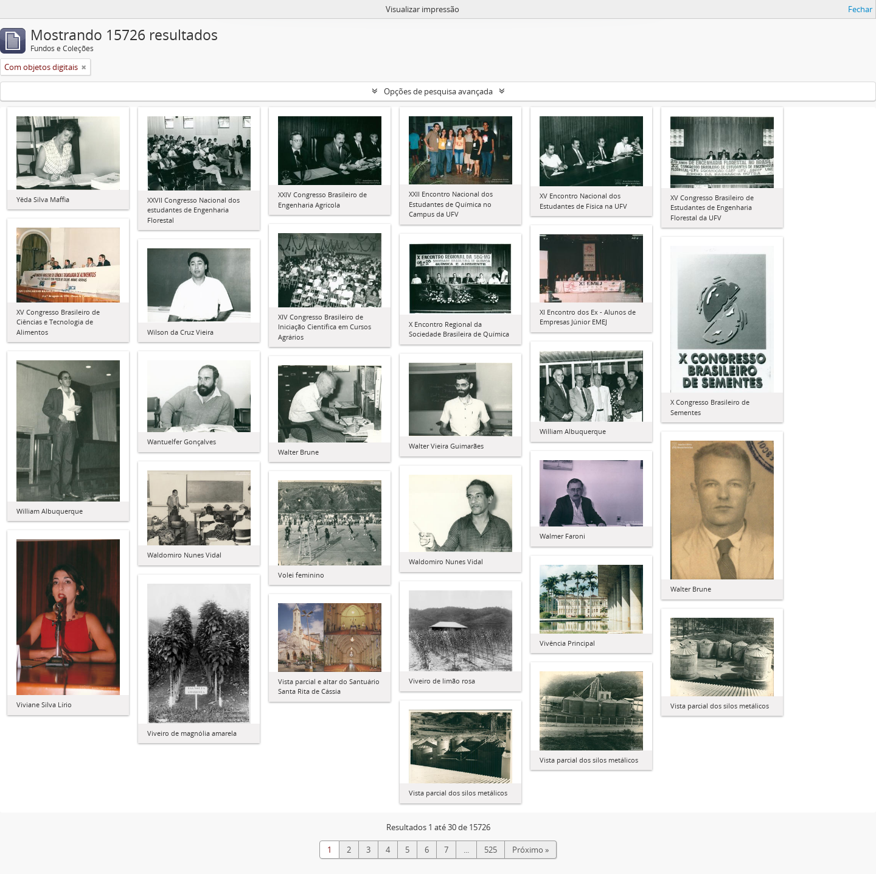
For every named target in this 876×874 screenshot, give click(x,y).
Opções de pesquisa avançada (438, 91)
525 (490, 849)
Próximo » (530, 849)
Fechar (860, 9)
